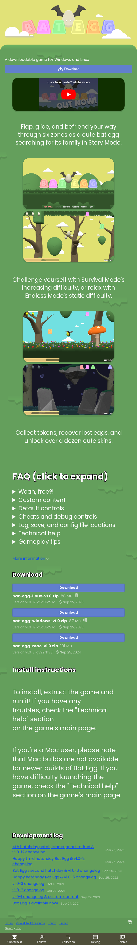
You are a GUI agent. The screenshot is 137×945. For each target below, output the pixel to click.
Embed (63, 923)
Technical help (39, 533)
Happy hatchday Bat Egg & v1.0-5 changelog (54, 877)
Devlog (95, 939)
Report (52, 923)
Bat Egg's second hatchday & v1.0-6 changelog (56, 870)
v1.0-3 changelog (28, 883)
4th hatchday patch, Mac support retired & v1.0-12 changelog (53, 849)
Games (9, 928)
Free (18, 928)
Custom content (42, 500)
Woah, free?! (36, 492)
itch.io (9, 923)
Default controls (41, 508)
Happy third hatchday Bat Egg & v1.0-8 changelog (48, 861)
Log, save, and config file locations (66, 525)
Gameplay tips (39, 542)
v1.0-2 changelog (28, 890)
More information (30, 558)
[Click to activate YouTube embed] (68, 94)
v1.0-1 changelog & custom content (45, 896)
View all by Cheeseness (30, 923)
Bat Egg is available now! (35, 903)
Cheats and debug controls (57, 517)
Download (68, 69)
